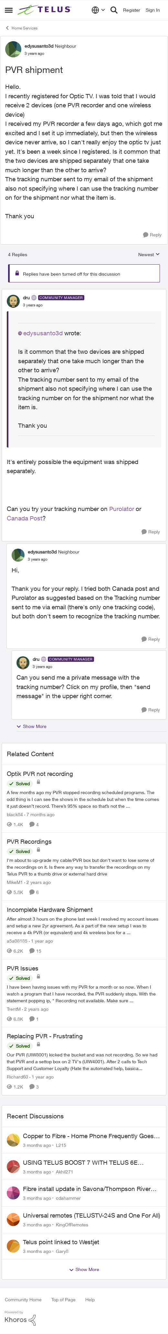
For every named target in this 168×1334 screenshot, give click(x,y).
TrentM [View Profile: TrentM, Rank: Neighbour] (14, 1008)
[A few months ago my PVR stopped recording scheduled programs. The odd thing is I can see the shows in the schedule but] (84, 799)
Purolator (121, 508)
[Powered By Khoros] (84, 1318)
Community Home (23, 1299)
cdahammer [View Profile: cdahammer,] (68, 1198)
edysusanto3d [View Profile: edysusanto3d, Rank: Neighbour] (39, 46)
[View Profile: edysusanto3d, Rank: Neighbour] (13, 49)
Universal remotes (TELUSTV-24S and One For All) (91, 1215)
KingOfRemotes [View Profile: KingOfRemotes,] (72, 1224)
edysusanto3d (43, 333)
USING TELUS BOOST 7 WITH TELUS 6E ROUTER (80, 1163)
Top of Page (63, 1299)
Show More (31, 726)
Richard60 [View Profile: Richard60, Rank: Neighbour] (17, 1076)
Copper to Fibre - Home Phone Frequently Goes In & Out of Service (92, 1136)
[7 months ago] (39, 814)
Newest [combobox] (149, 255)
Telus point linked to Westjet (61, 1241)
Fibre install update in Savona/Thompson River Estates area (87, 1189)
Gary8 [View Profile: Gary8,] (62, 1251)
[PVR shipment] (33, 305)
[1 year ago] (41, 940)
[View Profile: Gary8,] (13, 1246)
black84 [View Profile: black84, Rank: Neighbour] (15, 814)
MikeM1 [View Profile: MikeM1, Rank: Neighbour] (15, 882)
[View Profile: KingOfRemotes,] (13, 1219)
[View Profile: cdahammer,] (13, 1192)
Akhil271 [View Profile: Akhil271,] (64, 1171)
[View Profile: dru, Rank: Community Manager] (13, 301)
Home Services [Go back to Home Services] (21, 27)
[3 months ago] (37, 1145)
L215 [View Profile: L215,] (61, 1145)
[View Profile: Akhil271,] (13, 1166)
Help (90, 1299)
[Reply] (152, 235)
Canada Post (24, 518)
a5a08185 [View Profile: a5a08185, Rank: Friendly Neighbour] (17, 941)
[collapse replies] (84, 292)
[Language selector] (98, 10)
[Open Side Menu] (9, 10)
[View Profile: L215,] (13, 1140)
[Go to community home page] (45, 10)
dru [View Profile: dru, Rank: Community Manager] (26, 297)
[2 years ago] (37, 882)
